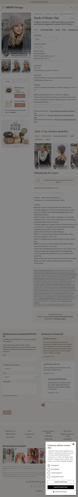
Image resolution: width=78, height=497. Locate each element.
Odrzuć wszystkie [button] (60, 482)
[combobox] (73, 444)
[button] (61, 491)
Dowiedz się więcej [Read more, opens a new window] (66, 461)
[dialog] (61, 468)
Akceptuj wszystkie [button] (60, 487)
